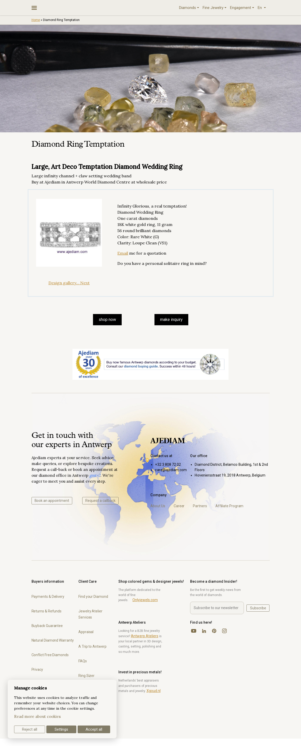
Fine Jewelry (213, 7)
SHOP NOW (107, 319)
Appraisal (86, 632)
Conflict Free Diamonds (50, 655)
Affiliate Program (229, 506)
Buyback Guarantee (47, 626)
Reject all (29, 729)
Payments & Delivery (48, 596)
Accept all (94, 729)
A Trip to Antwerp (92, 646)
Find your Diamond (93, 596)
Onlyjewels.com (145, 600)
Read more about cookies (37, 716)
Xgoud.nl (154, 691)
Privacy (37, 669)
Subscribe (258, 608)
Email (122, 253)
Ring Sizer (86, 676)
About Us (157, 506)
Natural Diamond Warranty (53, 640)
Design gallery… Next (69, 282)
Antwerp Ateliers (144, 636)
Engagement (240, 7)
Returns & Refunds (47, 611)
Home (36, 20)
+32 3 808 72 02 (168, 464)
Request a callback (100, 501)
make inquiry (171, 319)
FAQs (82, 661)
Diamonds (187, 7)
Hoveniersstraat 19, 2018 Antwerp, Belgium (230, 475)
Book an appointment (52, 501)
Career (179, 506)
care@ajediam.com (171, 470)
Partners (200, 506)
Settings (61, 729)
